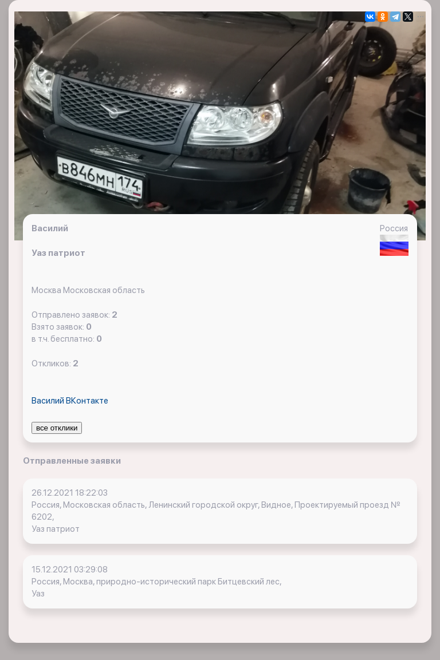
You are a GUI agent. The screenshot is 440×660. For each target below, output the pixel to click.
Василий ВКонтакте (70, 401)
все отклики (56, 428)
